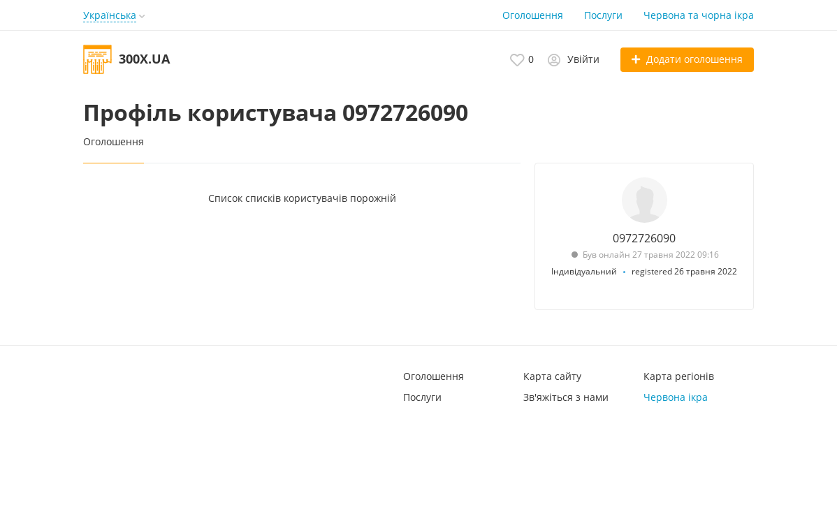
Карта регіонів (678, 376)
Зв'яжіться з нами (566, 397)
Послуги (603, 15)
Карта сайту (552, 376)
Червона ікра (675, 397)
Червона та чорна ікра (698, 15)
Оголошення (532, 15)
